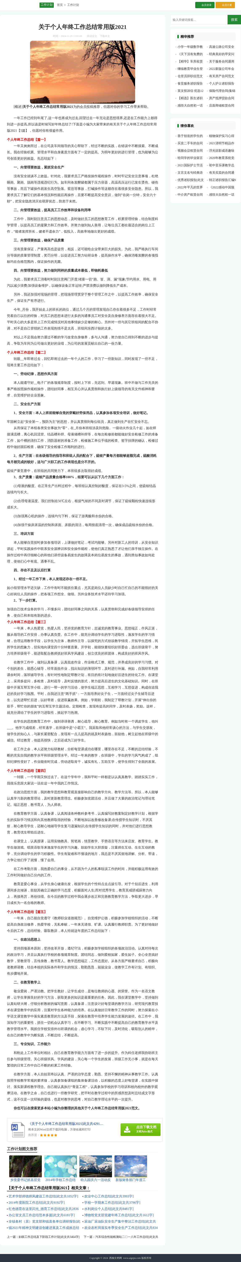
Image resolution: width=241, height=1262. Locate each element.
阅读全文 (92, 36)
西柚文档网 (115, 1258)
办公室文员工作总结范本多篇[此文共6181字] (42, 1215)
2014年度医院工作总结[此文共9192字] (37, 1202)
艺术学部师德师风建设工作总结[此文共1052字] (43, 1196)
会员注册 (227, 5)
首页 (60, 5)
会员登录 (206, 5)
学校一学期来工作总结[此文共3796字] (112, 1202)
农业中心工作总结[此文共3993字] (109, 1196)
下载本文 (105, 36)
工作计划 (73, 5)
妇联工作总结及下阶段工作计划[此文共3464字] (49, 1237)
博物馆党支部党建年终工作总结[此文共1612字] (119, 1215)
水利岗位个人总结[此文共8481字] (109, 1209)
